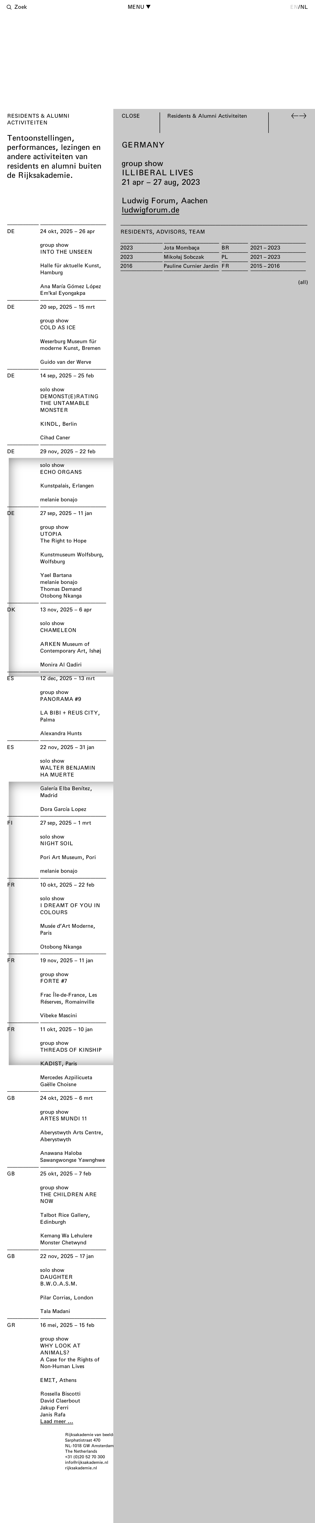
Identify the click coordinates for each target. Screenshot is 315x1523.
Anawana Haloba (61, 1153)
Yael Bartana (56, 575)
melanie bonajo (58, 499)
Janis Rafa (52, 1414)
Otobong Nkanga (61, 595)
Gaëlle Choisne (58, 1084)
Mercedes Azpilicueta (66, 1077)
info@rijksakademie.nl (86, 1462)
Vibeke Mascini (58, 1015)
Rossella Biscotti (60, 1393)
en (294, 6)
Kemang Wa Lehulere (66, 1235)
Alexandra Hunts (61, 733)
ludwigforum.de (150, 209)
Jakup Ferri (54, 1407)
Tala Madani (55, 1311)
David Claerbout (60, 1400)
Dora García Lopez (63, 808)
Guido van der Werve (65, 361)
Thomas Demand (61, 588)
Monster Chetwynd (63, 1242)
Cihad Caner (55, 437)
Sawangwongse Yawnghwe (72, 1159)
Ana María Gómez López (70, 286)
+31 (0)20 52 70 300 (85, 1456)
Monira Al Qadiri (61, 664)
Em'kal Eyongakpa (62, 293)
